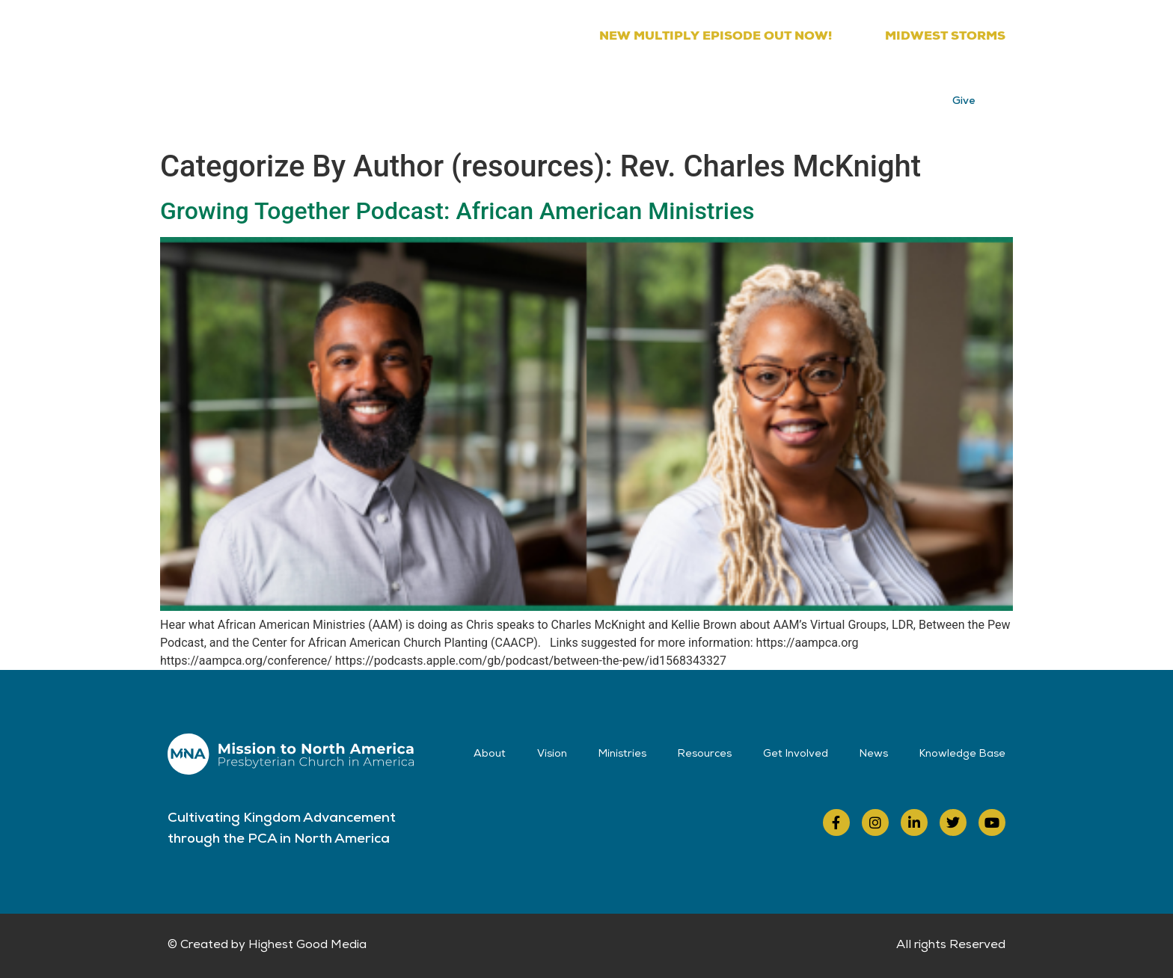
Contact (868, 97)
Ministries (551, 97)
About (418, 97)
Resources (634, 97)
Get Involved (724, 97)
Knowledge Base (962, 754)
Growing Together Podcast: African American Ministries (457, 211)
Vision (481, 97)
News (802, 97)
